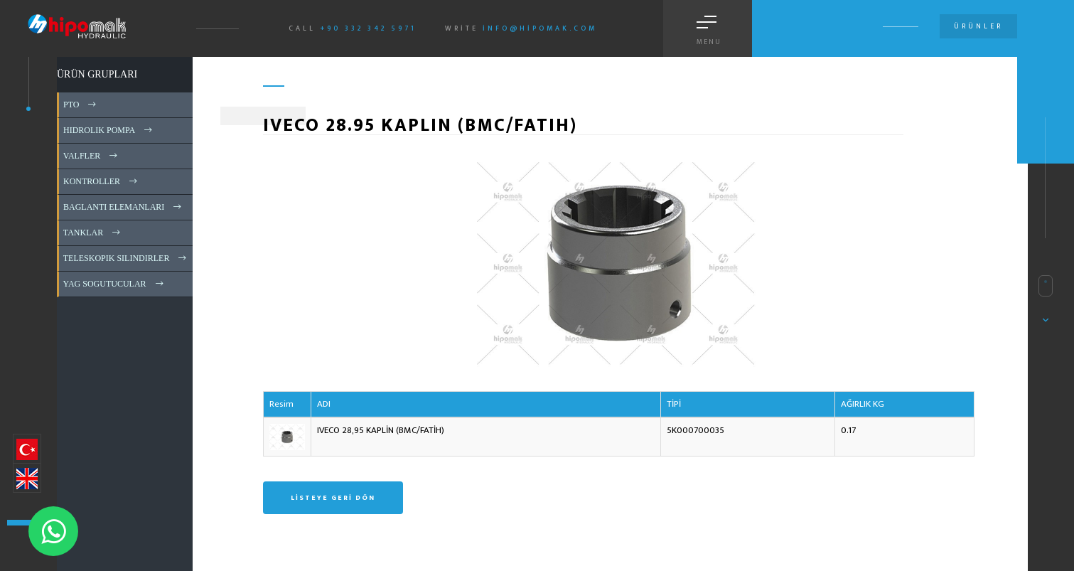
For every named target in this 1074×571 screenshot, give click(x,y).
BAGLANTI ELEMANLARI (123, 207)
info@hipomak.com (540, 28)
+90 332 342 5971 (368, 28)
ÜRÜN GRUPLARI (97, 74)
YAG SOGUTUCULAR (114, 284)
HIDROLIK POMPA (109, 130)
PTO (80, 105)
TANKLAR (93, 233)
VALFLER (91, 156)
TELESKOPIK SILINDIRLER (126, 258)
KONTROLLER (101, 181)
